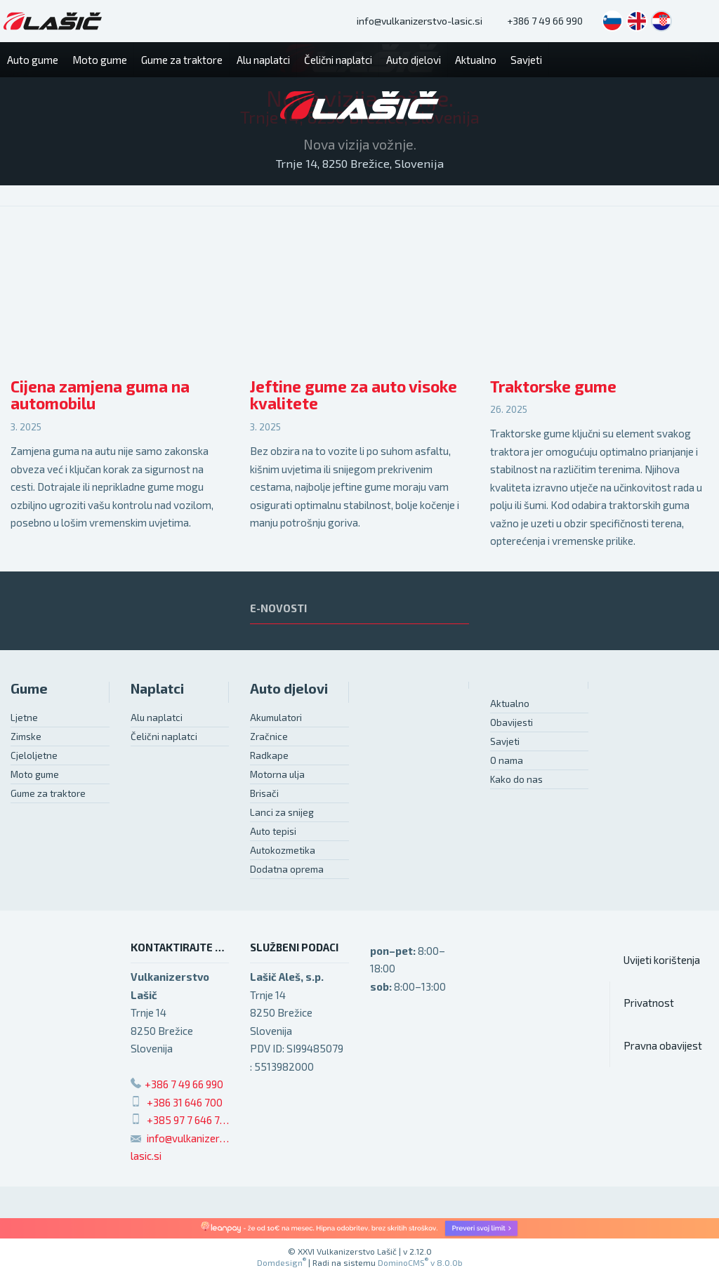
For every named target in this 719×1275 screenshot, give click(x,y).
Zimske (26, 736)
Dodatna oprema (287, 869)
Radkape (269, 755)
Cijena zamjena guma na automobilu (100, 395)
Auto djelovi (289, 688)
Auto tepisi (273, 831)
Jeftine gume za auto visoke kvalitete (353, 395)
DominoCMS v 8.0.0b (420, 1262)
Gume (29, 688)
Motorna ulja (277, 774)
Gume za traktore (48, 793)
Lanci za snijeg (282, 812)
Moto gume (35, 774)
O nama (506, 760)
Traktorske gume (553, 386)
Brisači (264, 793)
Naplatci (157, 688)
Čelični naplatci (164, 736)
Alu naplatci (157, 717)
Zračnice (269, 736)
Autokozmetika (282, 850)
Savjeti (505, 741)
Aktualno (509, 703)
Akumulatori (276, 717)
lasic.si (146, 1155)
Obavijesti (511, 722)
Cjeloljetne (34, 755)
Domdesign (281, 1262)
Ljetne (24, 717)
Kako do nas (516, 779)
